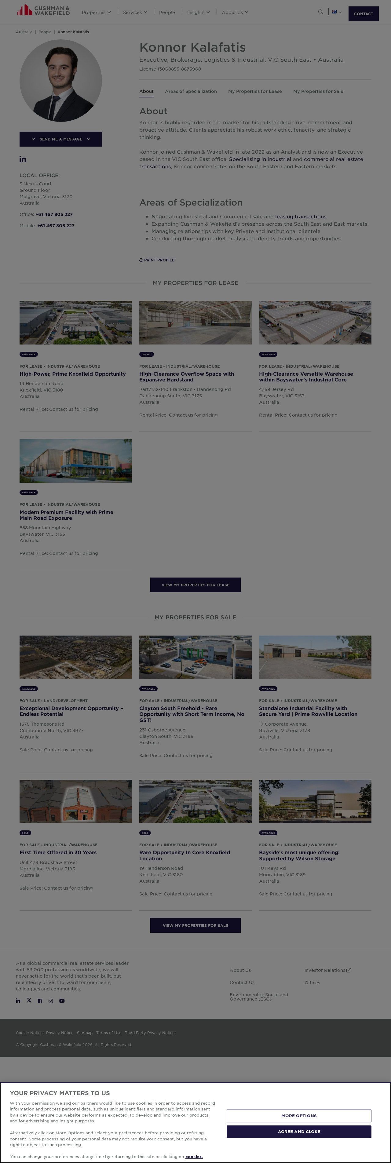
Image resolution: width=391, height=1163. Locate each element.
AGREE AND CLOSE (299, 1131)
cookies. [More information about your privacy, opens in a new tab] (194, 1156)
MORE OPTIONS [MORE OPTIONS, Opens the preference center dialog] (299, 1115)
